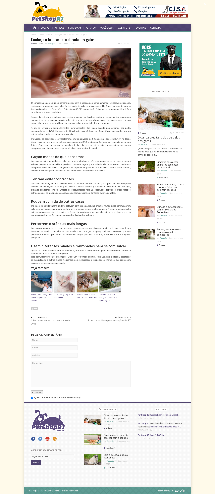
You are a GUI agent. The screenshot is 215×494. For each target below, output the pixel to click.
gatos (34, 308)
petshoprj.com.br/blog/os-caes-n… (165, 426)
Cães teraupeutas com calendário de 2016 (50, 322)
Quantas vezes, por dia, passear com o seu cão (116, 436)
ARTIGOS (59, 27)
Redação (51, 44)
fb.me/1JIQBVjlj (157, 435)
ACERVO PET (125, 27)
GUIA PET (46, 27)
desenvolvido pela (165, 490)
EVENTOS (141, 27)
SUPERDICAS (74, 27)
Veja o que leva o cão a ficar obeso (116, 456)
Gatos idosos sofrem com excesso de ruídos (87, 295)
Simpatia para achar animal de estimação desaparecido (168, 164)
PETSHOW (90, 27)
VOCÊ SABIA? (107, 27)
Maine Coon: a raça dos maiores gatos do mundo (41, 297)
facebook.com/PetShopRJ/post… (165, 415)
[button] (205, 3)
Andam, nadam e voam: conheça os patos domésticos (169, 232)
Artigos (143, 133)
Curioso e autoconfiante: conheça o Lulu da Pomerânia (170, 209)
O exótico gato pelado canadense (63, 295)
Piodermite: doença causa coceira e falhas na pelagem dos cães (170, 187)
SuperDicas (163, 177)
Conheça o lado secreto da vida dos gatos (62, 39)
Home (33, 35)
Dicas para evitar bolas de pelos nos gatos (159, 139)
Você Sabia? (45, 35)
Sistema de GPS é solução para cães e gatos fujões (108, 297)
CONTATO (155, 27)
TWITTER (161, 409)
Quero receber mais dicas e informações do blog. (56, 397)
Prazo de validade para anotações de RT (111, 322)
